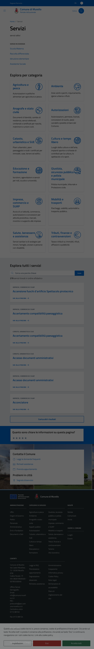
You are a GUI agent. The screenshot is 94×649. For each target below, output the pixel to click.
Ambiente (33, 515)
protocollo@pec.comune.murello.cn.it (18, 605)
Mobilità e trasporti (55, 530)
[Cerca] (81, 11)
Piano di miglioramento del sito (55, 595)
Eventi (70, 538)
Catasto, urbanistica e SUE (23, 331)
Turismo (51, 549)
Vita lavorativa (53, 552)
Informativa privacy (55, 572)
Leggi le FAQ (34, 565)
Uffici (12, 512)
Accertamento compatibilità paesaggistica (37, 313)
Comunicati (72, 515)
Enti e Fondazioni (16, 530)
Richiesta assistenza (37, 583)
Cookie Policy (53, 576)
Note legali (52, 580)
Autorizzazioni (34, 530)
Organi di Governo (17, 515)
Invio (79, 273)
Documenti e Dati (16, 534)
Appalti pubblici (35, 526)
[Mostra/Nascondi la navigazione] (4, 10)
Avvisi (70, 519)
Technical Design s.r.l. (26, 642)
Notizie (70, 512)
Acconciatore (20, 402)
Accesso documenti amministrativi (33, 358)
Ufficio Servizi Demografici (15, 588)
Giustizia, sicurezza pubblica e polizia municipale (55, 516)
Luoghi (70, 535)
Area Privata (14, 628)
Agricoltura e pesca (36, 512)
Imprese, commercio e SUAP (24, 287)
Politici (12, 519)
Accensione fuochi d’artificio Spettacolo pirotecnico (43, 291)
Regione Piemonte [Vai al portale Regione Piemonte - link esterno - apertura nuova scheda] (16, 3)
